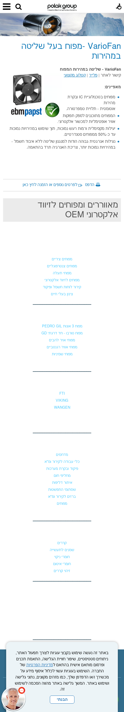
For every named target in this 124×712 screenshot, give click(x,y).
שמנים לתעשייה (62, 550)
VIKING (62, 400)
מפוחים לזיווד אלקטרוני (62, 280)
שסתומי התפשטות (62, 489)
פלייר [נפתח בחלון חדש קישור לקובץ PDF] (93, 75)
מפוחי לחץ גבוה (62, 315)
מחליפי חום (62, 475)
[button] (18, 7)
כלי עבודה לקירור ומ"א (62, 461)
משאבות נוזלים (62, 382)
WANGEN (62, 407)
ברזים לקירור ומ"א (62, 496)
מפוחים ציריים (62, 259)
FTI (62, 393)
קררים (62, 543)
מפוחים (62, 248)
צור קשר (62, 591)
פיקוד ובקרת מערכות (62, 468)
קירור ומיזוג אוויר (62, 443)
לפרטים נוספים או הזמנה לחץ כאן (50, 185)
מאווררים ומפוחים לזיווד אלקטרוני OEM (78, 210)
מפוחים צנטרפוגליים (62, 266)
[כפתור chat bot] (13, 699)
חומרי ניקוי (62, 557)
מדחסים (62, 455)
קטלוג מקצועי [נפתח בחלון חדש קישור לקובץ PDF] (75, 75)
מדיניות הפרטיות (39, 665)
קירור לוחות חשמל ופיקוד (62, 287)
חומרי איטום (62, 564)
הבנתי (62, 699)
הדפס (89, 185)
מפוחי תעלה (62, 273)
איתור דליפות (62, 482)
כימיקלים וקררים (62, 532)
